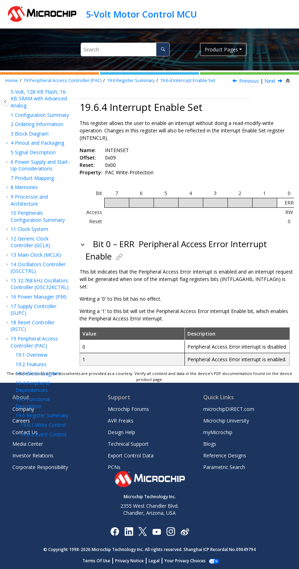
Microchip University (226, 420)
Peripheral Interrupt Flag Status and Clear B (43, 237)
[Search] (163, 49)
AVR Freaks (120, 420)
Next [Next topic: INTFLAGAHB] (269, 80)
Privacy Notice (129, 561)
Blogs (209, 443)
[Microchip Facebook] (114, 531)
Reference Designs (224, 455)
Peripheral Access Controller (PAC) (62, 80)
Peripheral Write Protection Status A (39, 283)
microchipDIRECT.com (228, 409)
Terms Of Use (96, 561)
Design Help (121, 432)
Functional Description (32, 110)
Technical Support (128, 443)
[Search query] (125, 49)
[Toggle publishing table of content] (5, 101)
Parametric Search (224, 467)
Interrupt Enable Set (187, 80)
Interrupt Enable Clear (37, 155)
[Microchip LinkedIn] (128, 531)
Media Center (27, 443)
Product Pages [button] (221, 49)
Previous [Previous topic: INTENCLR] (249, 80)
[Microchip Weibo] (184, 531)
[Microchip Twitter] (142, 531)
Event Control (43, 142)
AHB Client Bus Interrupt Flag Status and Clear (45, 191)
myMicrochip (217, 432)
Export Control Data (131, 455)
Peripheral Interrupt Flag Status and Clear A (43, 214)
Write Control (43, 132)
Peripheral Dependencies (32, 94)
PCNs (114, 467)
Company (23, 409)
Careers (21, 420)
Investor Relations (33, 455)
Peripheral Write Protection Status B (40, 306)
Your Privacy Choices (185, 561)
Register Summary (131, 80)
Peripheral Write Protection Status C (40, 329)
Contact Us (25, 432)
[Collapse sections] (288, 81)
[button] (12, 107)
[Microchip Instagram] (170, 531)
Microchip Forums (128, 409)
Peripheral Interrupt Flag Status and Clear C (43, 260)
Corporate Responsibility (40, 467)
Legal (154, 561)
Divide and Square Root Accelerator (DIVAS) (39, 366)
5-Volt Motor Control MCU (141, 14)
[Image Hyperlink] (156, 531)
